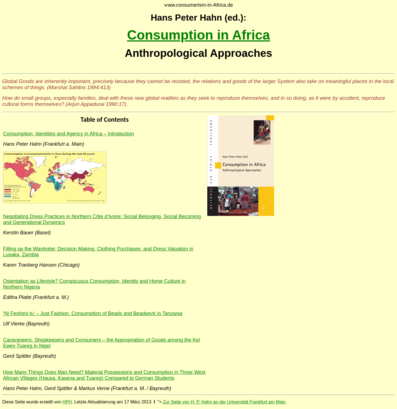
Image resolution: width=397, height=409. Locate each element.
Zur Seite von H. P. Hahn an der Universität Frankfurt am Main (224, 402)
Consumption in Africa (198, 35)
